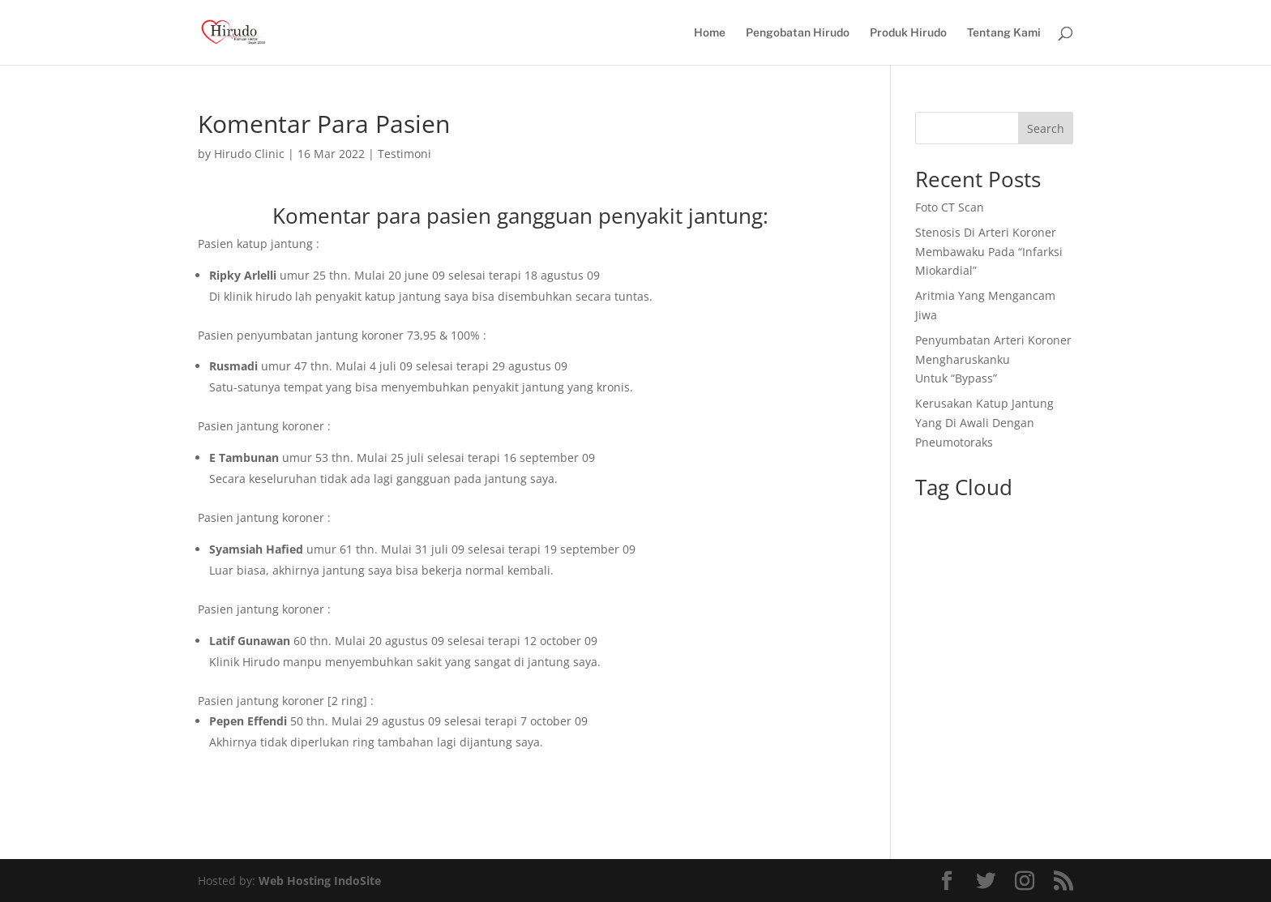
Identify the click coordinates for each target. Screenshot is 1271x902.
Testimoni (404, 153)
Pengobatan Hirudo (797, 33)
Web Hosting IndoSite (320, 880)
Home (709, 33)
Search (1045, 128)
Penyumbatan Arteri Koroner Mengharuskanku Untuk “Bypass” (993, 359)
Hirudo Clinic (249, 153)
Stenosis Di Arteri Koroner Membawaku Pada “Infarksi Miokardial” (989, 251)
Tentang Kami (1004, 33)
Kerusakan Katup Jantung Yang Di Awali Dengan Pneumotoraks (984, 422)
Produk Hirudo (908, 33)
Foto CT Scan (949, 207)
